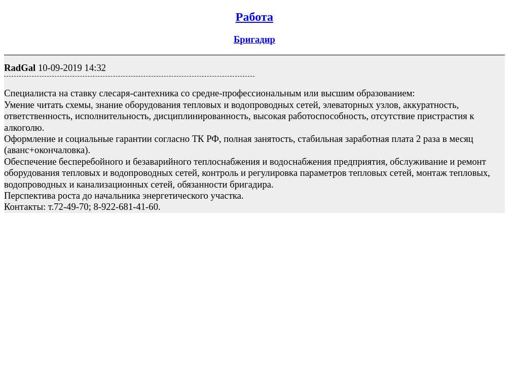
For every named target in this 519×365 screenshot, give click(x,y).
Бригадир (254, 39)
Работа (254, 16)
